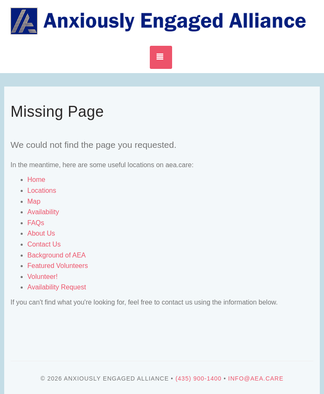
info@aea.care (255, 378)
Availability (43, 211)
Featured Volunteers (57, 265)
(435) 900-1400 (198, 378)
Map (33, 201)
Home (36, 179)
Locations (41, 190)
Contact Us (44, 244)
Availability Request (56, 287)
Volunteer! (42, 276)
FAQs (35, 222)
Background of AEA (56, 255)
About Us (41, 233)
